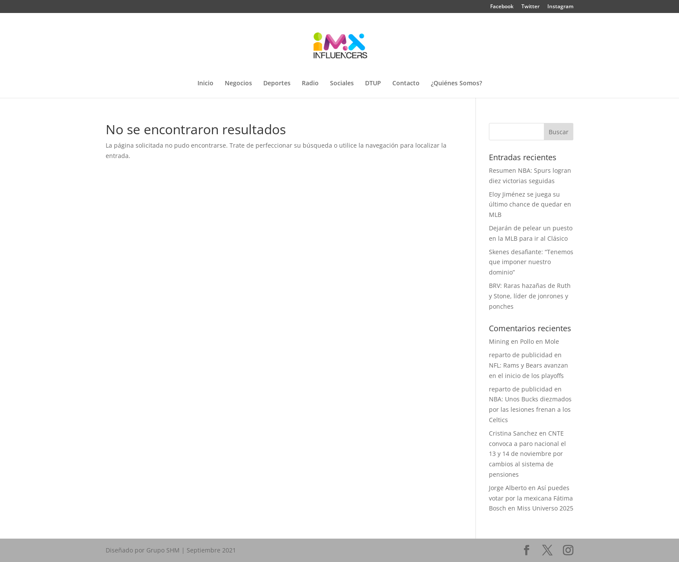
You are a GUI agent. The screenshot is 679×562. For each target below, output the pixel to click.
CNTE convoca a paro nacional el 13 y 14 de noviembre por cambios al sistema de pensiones (527, 453)
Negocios (238, 83)
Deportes (277, 83)
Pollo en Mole (539, 341)
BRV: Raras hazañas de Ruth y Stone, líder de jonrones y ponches (530, 295)
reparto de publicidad (521, 355)
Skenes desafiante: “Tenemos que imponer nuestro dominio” (531, 262)
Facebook (502, 7)
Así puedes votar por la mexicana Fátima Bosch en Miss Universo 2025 (531, 498)
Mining (499, 341)
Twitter (530, 7)
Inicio (205, 83)
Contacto (406, 83)
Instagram (560, 7)
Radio (310, 83)
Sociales (342, 83)
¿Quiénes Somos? (456, 83)
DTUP (373, 83)
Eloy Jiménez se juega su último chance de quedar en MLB (530, 204)
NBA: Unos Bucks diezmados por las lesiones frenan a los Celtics (530, 409)
